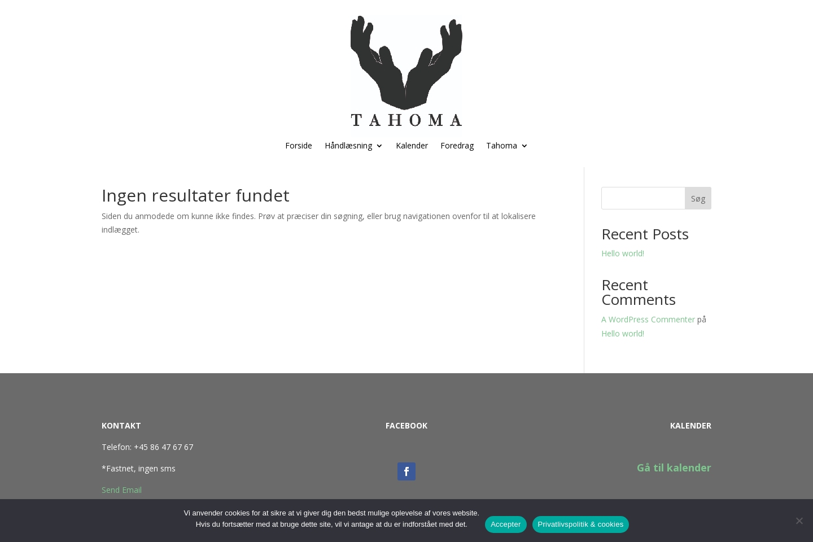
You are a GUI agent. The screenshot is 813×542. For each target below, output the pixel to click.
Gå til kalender (674, 467)
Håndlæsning (348, 146)
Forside (298, 146)
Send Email (122, 489)
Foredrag (457, 146)
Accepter (506, 524)
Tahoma (501, 146)
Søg (698, 198)
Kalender (412, 146)
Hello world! (622, 253)
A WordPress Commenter (648, 319)
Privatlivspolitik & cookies (581, 524)
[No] (799, 520)
